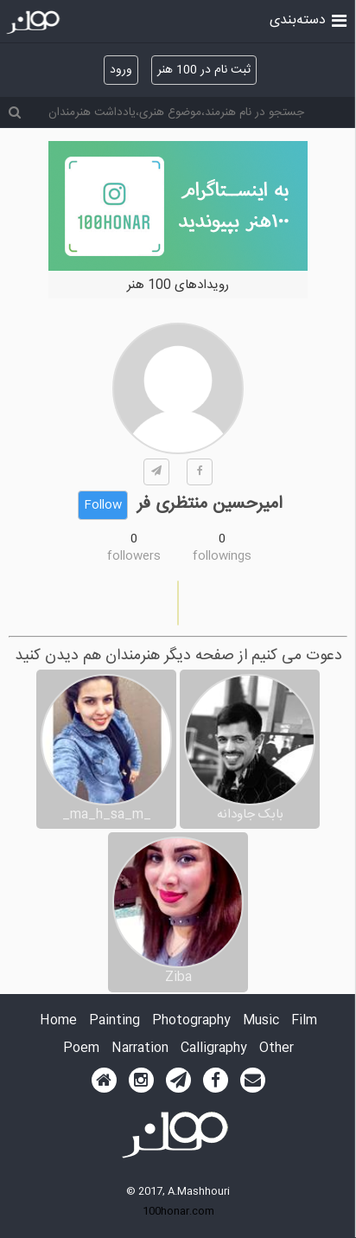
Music (261, 1021)
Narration (139, 1049)
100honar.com (178, 1211)
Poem (81, 1049)
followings (222, 556)
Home (58, 1021)
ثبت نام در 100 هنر (204, 70)
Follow (103, 505)
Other (276, 1049)
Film (304, 1021)
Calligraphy (214, 1049)
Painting (114, 1021)
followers (134, 556)
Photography (191, 1021)
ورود (121, 70)
